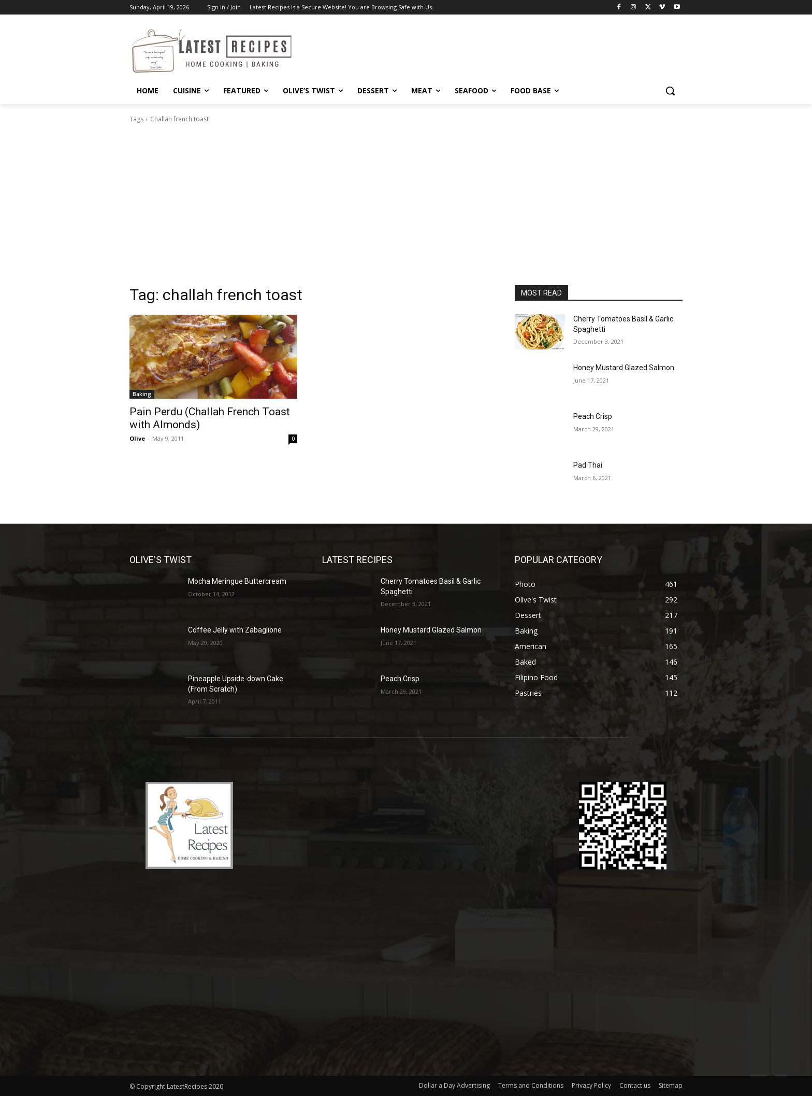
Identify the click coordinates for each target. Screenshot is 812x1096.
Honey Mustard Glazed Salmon (623, 367)
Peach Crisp (592, 416)
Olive (137, 438)
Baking (142, 394)
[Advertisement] (406, 207)
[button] (670, 90)
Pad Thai (587, 465)
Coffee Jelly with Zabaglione (235, 630)
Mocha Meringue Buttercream (237, 581)
